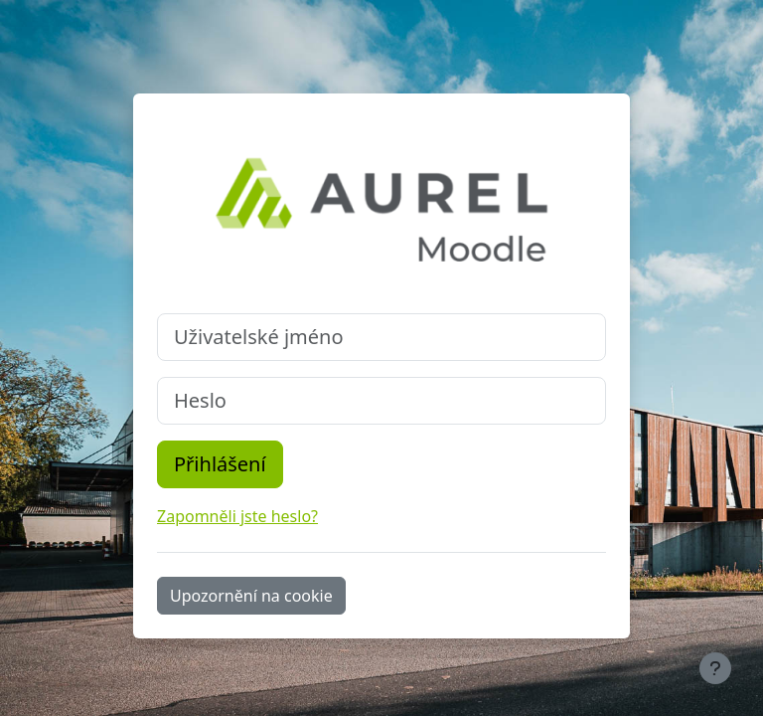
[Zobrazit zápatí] (715, 668)
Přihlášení (220, 463)
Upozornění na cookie (251, 596)
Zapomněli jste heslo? (237, 516)
